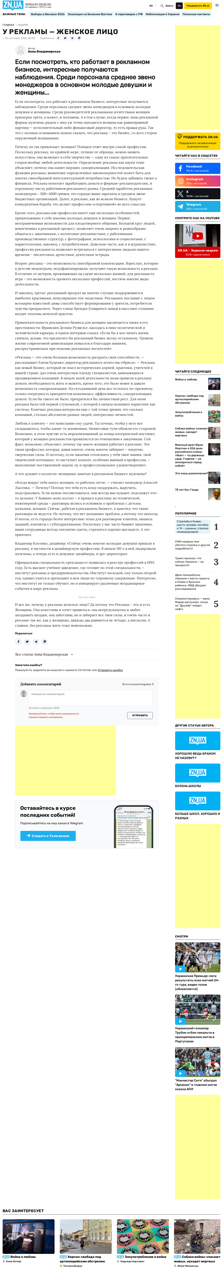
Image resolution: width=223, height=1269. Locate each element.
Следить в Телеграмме (48, 836)
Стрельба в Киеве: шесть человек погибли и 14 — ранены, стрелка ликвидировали (192, 526)
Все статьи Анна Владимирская (41, 654)
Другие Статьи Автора (194, 725)
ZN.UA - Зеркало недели (198, 250)
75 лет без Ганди (186, 489)
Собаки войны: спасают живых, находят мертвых (191, 432)
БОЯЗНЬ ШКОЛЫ (188, 786)
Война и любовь (186, 379)
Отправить (140, 715)
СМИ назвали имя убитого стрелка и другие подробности (192, 545)
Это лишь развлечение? (191, 473)
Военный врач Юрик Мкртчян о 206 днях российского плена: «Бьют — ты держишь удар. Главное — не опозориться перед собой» (189, 455)
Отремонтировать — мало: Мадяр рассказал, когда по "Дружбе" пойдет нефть (192, 604)
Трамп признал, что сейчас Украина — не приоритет (189, 562)
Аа (179, 5)
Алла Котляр (13, 1261)
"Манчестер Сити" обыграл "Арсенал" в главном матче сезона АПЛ (196, 1085)
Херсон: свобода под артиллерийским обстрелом (189, 399)
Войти (169, 5)
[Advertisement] (65, 760)
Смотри (181, 936)
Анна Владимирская (44, 51)
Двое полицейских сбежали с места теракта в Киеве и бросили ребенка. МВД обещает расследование (192, 581)
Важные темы (14, 14)
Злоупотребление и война (188, 413)
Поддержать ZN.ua (198, 5)
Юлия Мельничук (188, 1265)
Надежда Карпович (132, 1261)
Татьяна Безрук (72, 1265)
